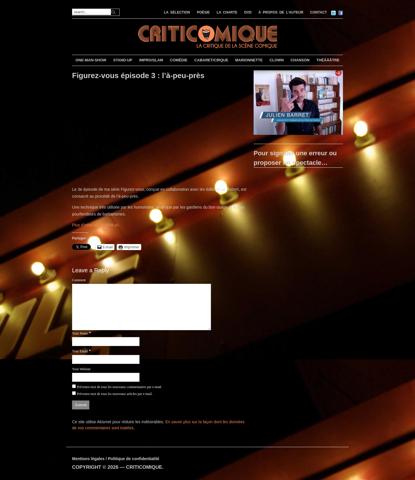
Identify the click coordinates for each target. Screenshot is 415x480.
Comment (79, 280)
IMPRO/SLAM (151, 60)
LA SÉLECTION (177, 12)
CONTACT (318, 12)
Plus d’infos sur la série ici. (96, 225)
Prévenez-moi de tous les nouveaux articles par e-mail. (115, 394)
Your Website (81, 369)
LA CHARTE (227, 12)
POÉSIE (203, 12)
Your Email (80, 351)
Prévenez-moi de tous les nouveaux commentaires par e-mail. (119, 387)
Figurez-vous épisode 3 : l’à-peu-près (138, 75)
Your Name (80, 333)
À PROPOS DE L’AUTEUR (281, 12)
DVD (248, 12)
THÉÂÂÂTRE (327, 60)
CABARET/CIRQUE (211, 60)
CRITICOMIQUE (144, 467)
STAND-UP (122, 60)
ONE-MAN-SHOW (91, 60)
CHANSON (300, 60)
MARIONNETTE (249, 60)
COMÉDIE (179, 60)
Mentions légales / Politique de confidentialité (115, 458)
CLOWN (276, 60)
